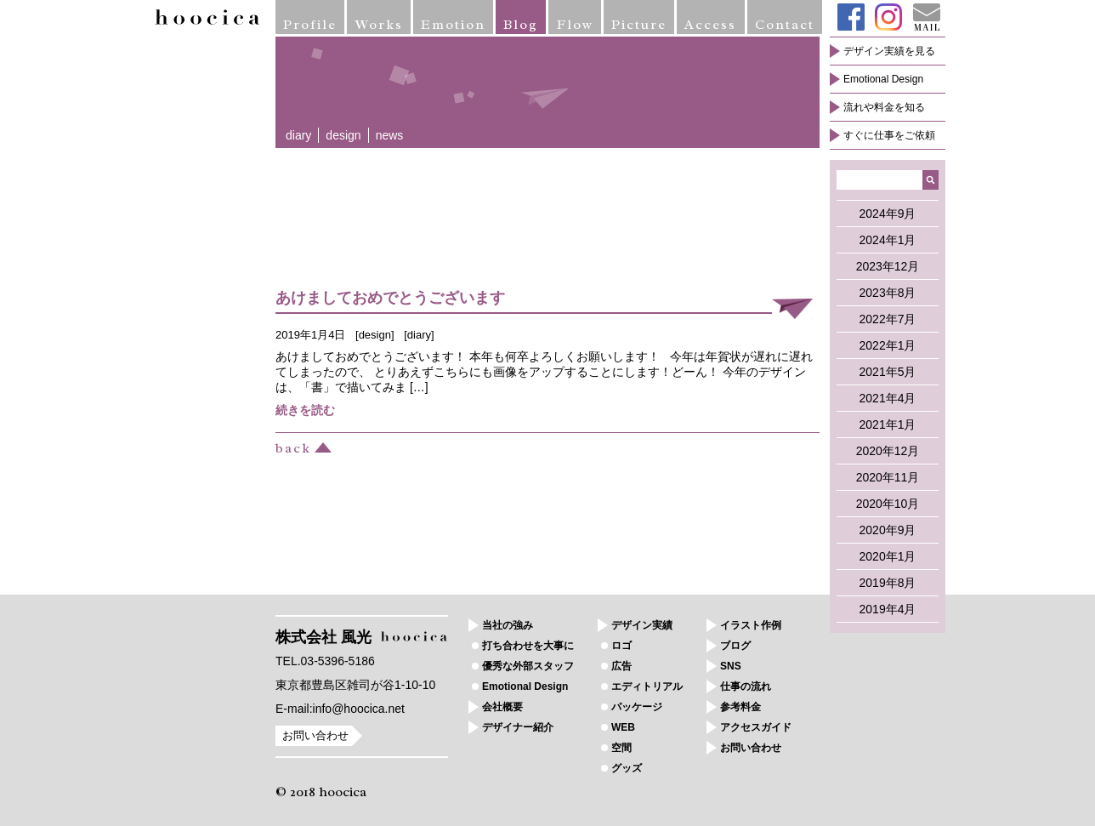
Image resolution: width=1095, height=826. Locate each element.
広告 (621, 666)
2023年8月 (888, 292)
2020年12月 (888, 451)
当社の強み (507, 625)
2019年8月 (888, 583)
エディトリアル (647, 686)
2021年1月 (888, 424)
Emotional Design (883, 79)
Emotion (453, 24)
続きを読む (305, 410)
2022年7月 (888, 319)
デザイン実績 (641, 625)
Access (710, 24)
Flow (575, 24)
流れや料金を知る (884, 107)
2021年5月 (888, 372)
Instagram (888, 17)
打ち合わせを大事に (528, 646)
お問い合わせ (315, 735)
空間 (621, 748)
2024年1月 (888, 240)
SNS (730, 666)
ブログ (735, 646)
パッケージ (636, 707)
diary (298, 135)
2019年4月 (888, 609)
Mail (926, 17)
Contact (784, 24)
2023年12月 (888, 266)
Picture (639, 24)
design (343, 135)
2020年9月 (888, 530)
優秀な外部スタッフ (528, 666)
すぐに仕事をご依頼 (889, 135)
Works (379, 24)
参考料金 (740, 707)
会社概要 (502, 707)
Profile (310, 24)
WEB (623, 727)
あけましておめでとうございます (390, 297)
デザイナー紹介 (517, 727)
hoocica (207, 17)
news (390, 135)
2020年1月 (888, 556)
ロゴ (621, 646)
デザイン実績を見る (889, 51)
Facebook (851, 17)
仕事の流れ (745, 686)
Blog (520, 24)
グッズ (626, 768)
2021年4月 (888, 398)
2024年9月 (888, 213)
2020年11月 (888, 477)
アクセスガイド (755, 727)
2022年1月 (888, 345)
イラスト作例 (750, 625)
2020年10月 (888, 503)
